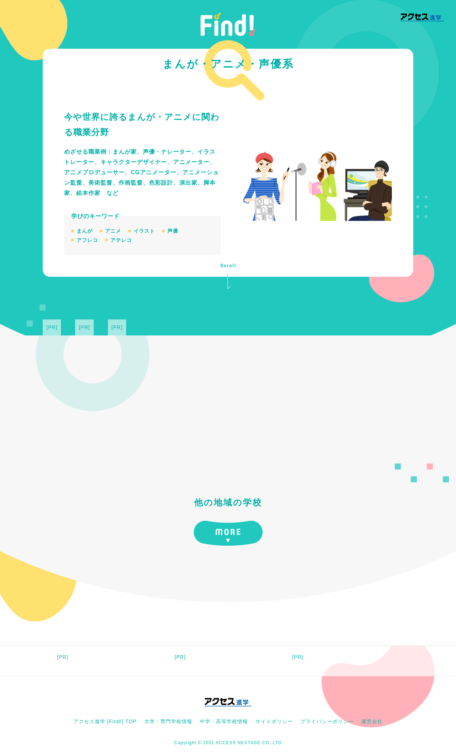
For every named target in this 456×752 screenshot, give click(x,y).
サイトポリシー (274, 721)
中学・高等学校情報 (224, 721)
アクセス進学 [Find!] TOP (105, 721)
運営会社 (372, 721)
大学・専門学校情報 (168, 721)
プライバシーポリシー (327, 721)
